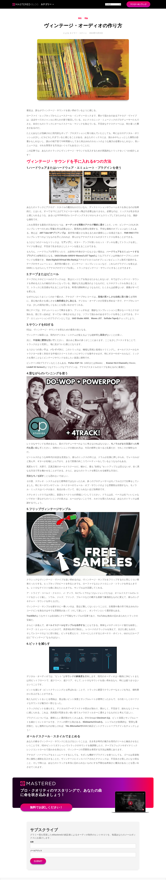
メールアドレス (36, 851)
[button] (47, 4)
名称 (32, 842)
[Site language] (113, 4)
